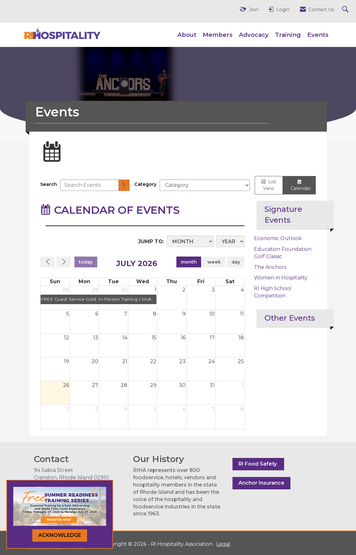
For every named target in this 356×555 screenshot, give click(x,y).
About (186, 34)
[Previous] (47, 262)
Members (217, 34)
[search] (124, 185)
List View (268, 185)
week (214, 262)
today (85, 262)
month (189, 262)
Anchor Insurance (261, 483)
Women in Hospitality (281, 278)
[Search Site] (346, 10)
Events (317, 34)
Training (288, 34)
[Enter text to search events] (89, 185)
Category (145, 184)
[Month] (190, 241)
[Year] (230, 241)
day (236, 262)
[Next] (63, 262)
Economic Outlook (278, 238)
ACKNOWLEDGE (59, 535)
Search (48, 184)
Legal (223, 544)
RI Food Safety (258, 464)
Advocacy (254, 34)
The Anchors (270, 267)
